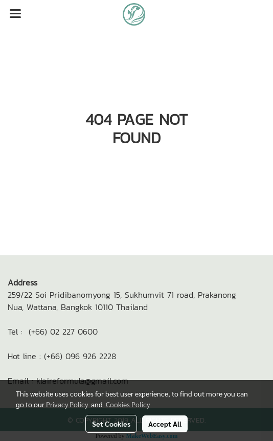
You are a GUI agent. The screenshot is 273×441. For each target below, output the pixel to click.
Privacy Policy (67, 404)
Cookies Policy (128, 404)
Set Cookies (111, 423)
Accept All (164, 423)
